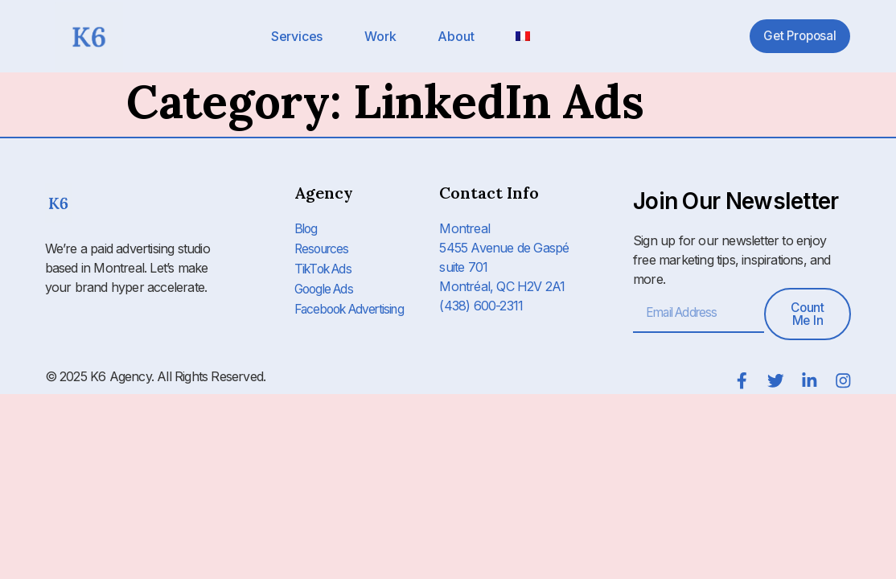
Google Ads (326, 286)
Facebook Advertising (354, 306)
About (456, 36)
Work (380, 36)
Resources (324, 248)
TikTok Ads (325, 267)
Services (297, 36)
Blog (306, 228)
